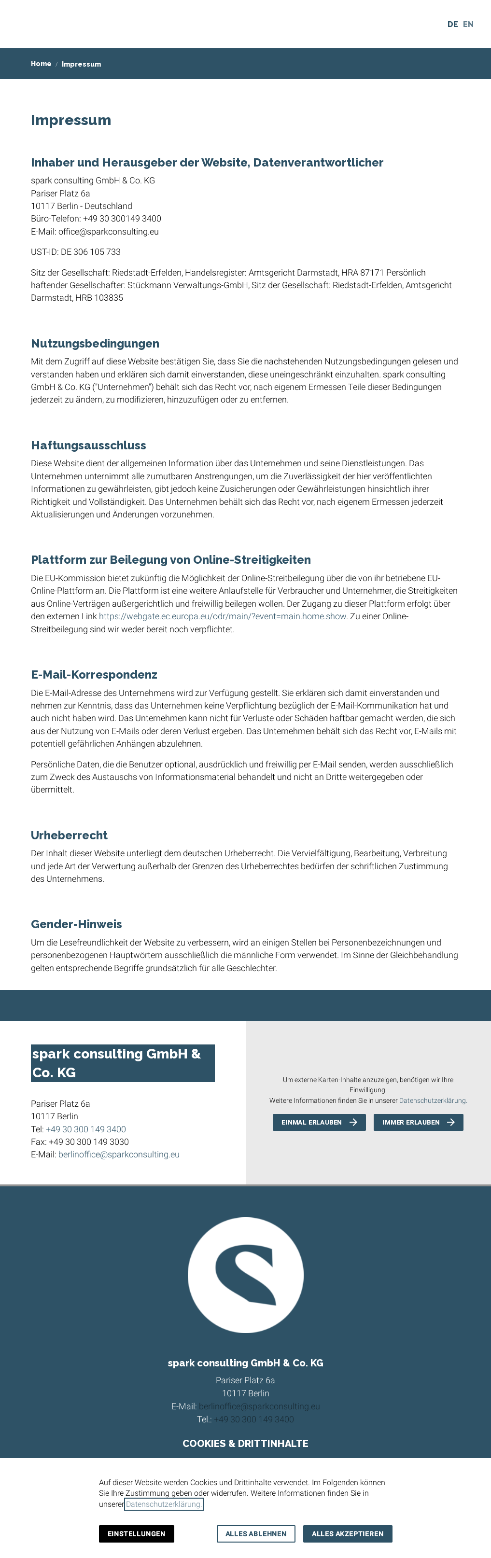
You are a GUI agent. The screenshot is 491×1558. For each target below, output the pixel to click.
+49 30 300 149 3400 (86, 1129)
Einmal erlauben (311, 1122)
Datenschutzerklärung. (433, 1101)
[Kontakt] (427, 24)
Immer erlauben (410, 1122)
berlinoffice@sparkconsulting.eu (119, 1154)
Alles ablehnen (256, 1534)
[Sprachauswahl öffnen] (467, 24)
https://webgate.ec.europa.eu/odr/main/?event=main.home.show (222, 616)
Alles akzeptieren (348, 1534)
